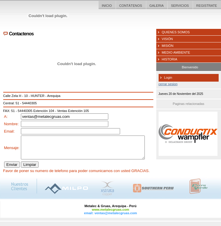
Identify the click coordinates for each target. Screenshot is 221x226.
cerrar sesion (168, 84)
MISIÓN (168, 45)
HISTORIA (169, 59)
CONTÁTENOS (130, 5)
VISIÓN (167, 39)
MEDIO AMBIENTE (176, 52)
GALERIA (156, 5)
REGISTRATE (206, 5)
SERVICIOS (180, 5)
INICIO (107, 5)
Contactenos (21, 33)
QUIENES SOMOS (176, 32)
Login (168, 77)
